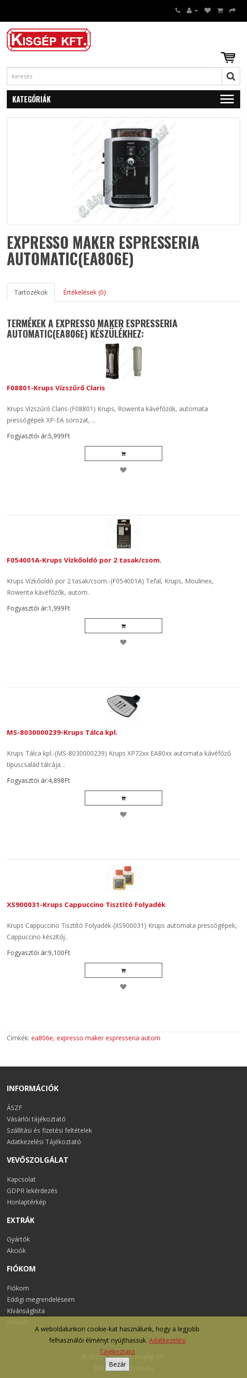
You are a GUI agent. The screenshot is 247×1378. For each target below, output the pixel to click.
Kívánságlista (26, 1310)
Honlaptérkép (26, 1202)
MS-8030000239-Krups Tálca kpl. (62, 732)
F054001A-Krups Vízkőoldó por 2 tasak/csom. (84, 559)
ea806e (42, 1038)
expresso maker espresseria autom (108, 1038)
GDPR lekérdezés (32, 1190)
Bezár (117, 1364)
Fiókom (18, 1288)
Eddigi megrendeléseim (41, 1299)
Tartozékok (31, 292)
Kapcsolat (21, 1179)
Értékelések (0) (84, 292)
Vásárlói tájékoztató (36, 1119)
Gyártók (18, 1239)
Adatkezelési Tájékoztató (44, 1141)
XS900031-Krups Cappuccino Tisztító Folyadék (86, 904)
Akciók (16, 1250)
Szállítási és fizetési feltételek (49, 1130)
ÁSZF (14, 1107)
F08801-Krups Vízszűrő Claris (56, 387)
